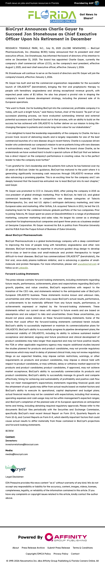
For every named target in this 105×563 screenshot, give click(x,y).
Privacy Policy (60, 553)
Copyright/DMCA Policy (38, 553)
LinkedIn (23, 267)
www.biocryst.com (87, 264)
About (15, 547)
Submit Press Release (58, 547)
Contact (75, 553)
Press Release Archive (33, 547)
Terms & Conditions (83, 547)
